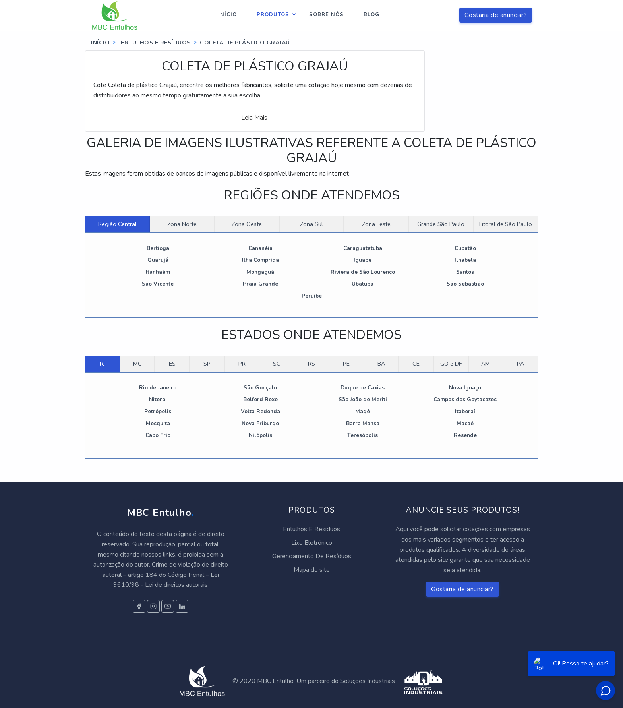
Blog (371, 14)
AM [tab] (485, 364)
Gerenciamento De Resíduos (311, 556)
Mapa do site (312, 569)
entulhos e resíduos (155, 42)
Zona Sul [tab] (311, 224)
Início (227, 14)
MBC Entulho (160, 512)
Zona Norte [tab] (182, 224)
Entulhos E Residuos (311, 529)
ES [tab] (172, 364)
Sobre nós (326, 14)
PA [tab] (520, 364)
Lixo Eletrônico (311, 542)
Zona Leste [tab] (376, 224)
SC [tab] (277, 364)
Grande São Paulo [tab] (440, 224)
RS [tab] (311, 364)
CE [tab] (416, 364)
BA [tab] (381, 364)
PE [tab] (346, 364)
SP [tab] (207, 364)
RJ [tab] (102, 364)
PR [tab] (242, 364)
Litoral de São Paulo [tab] (505, 224)
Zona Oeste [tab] (247, 224)
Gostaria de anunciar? (495, 15)
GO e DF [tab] (451, 364)
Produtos (273, 14)
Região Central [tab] (117, 224)
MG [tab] (137, 364)
